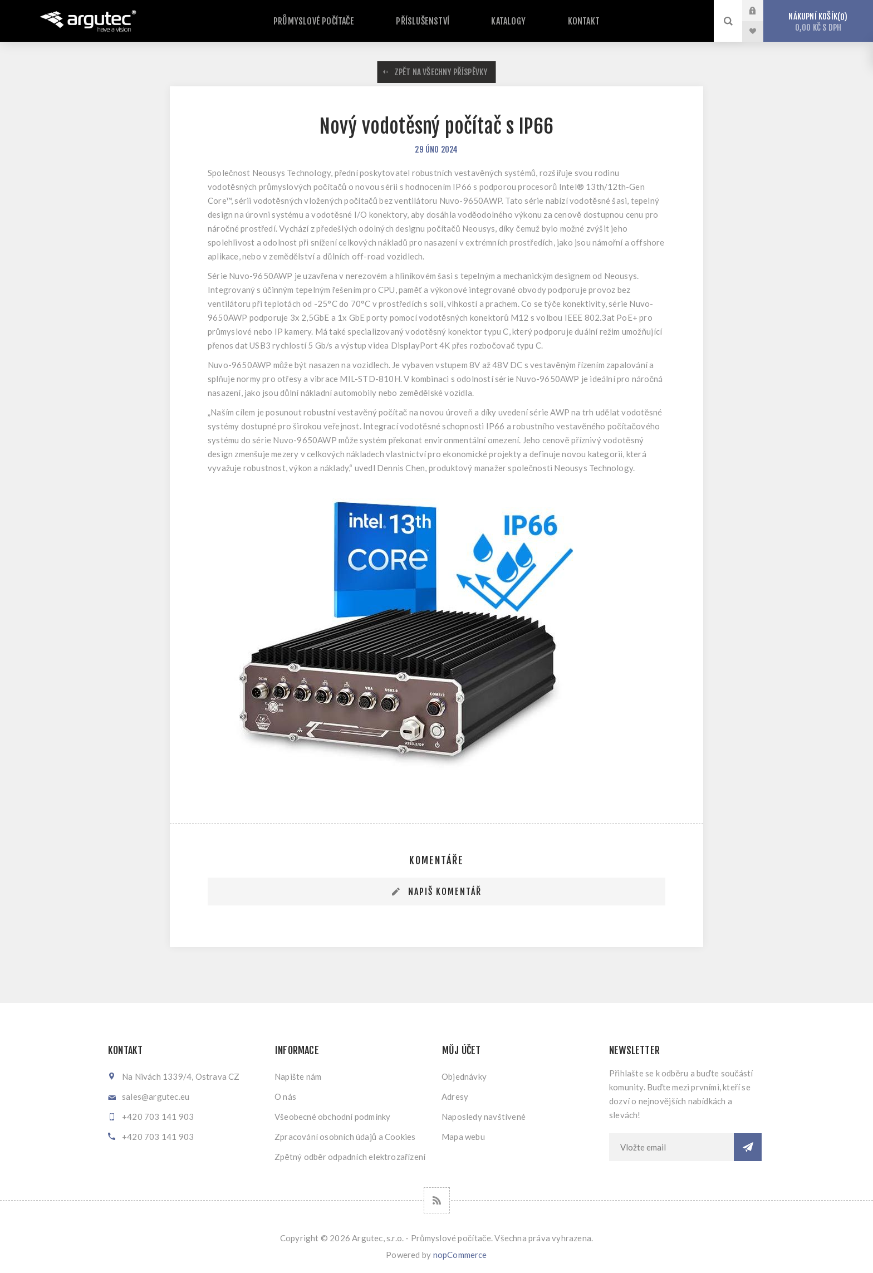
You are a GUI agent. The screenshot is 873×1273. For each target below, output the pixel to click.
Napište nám (297, 1076)
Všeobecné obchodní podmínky (332, 1117)
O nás (285, 1096)
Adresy (455, 1096)
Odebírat (748, 1147)
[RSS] (437, 1200)
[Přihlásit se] (671, 1147)
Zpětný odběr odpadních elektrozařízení (349, 1157)
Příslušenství (430, 22)
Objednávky (464, 1076)
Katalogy (505, 22)
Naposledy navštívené (484, 1117)
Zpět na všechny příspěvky (441, 72)
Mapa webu (463, 1137)
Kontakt (568, 22)
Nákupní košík (818, 22)
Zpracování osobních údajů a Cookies (344, 1137)
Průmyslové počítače (331, 22)
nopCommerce (460, 1255)
